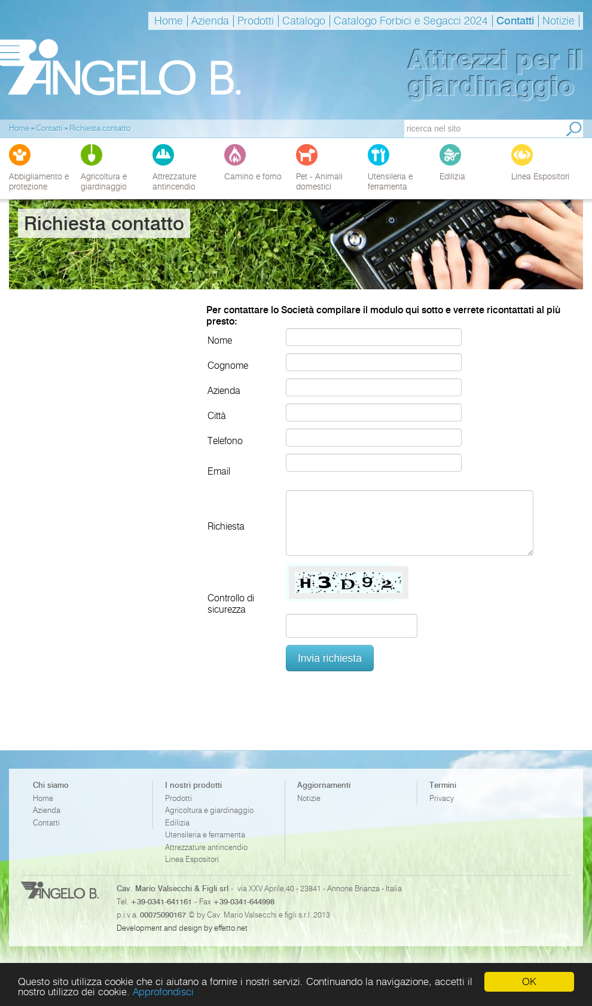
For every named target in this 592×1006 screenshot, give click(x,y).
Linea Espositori (192, 859)
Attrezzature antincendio (206, 847)
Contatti (515, 21)
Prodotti (255, 21)
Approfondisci (163, 992)
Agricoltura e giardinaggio (209, 810)
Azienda (210, 21)
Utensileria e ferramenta (205, 834)
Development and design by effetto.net (182, 927)
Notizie (558, 21)
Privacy (441, 798)
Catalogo (303, 21)
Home (168, 21)
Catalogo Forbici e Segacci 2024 (411, 21)
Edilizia (177, 822)
